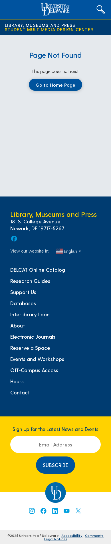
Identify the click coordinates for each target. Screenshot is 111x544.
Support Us (23, 292)
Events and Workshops (37, 359)
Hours (17, 381)
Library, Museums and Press (40, 25)
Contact (20, 392)
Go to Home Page (55, 85)
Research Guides (30, 280)
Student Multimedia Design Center (49, 29)
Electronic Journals (32, 336)
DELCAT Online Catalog (37, 269)
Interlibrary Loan (30, 314)
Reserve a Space (30, 347)
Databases (23, 303)
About (17, 325)
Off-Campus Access (34, 370)
